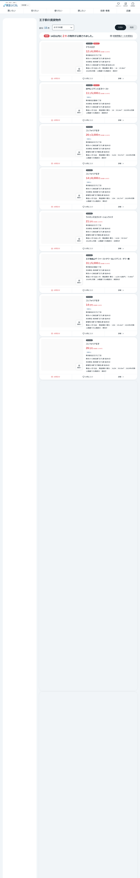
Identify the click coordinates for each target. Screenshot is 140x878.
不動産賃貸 (42, 752)
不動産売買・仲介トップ (11, 752)
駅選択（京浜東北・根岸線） (77, 752)
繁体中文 (11, 813)
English (5, 813)
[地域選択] (25, 5)
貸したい (82, 11)
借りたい (58, 11)
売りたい (35, 11)
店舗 (128, 11)
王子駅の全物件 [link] (95, 752)
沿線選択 (61, 752)
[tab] (120, 27)
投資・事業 (105, 11)
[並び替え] (63, 27)
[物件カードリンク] (88, 58)
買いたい (12, 11)
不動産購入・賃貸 (28, 752)
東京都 (51, 752)
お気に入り (88, 78)
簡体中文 (18, 813)
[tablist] (126, 27)
